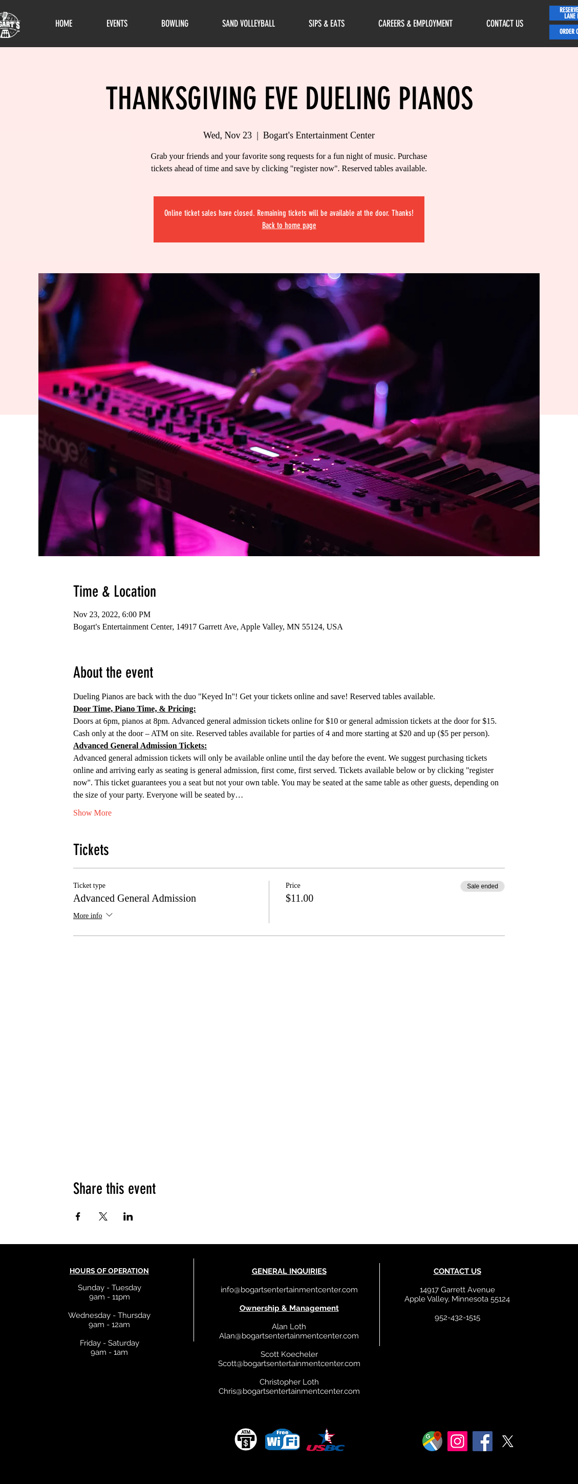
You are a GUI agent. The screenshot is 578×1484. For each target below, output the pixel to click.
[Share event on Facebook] (78, 1216)
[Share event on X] (103, 1216)
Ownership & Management (289, 1308)
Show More (92, 812)
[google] (432, 1441)
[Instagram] (457, 1441)
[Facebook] (483, 1441)
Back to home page (289, 225)
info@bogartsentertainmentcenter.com (289, 1289)
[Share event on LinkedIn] (128, 1216)
